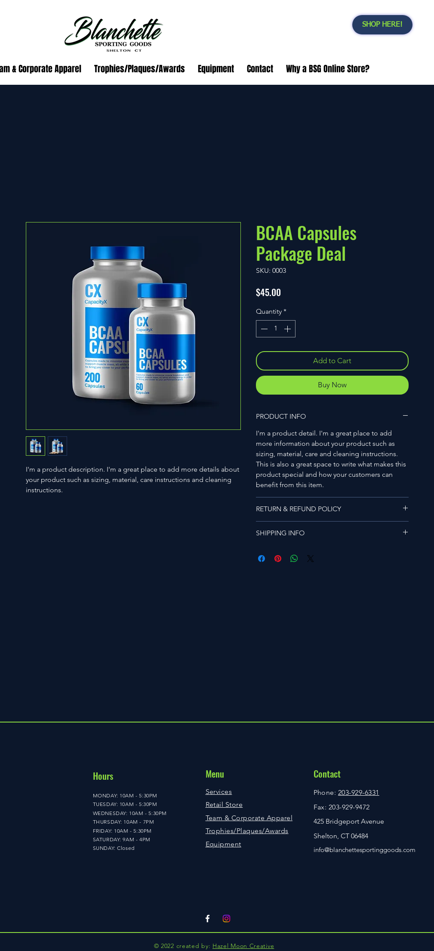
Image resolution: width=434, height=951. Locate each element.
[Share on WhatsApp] (294, 558)
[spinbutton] (275, 329)
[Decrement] (263, 329)
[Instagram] (226, 918)
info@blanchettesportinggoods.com (365, 850)
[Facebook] (207, 918)
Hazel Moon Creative (243, 946)
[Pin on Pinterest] (278, 558)
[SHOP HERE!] (382, 24)
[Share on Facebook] (261, 558)
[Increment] (288, 329)
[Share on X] (310, 558)
